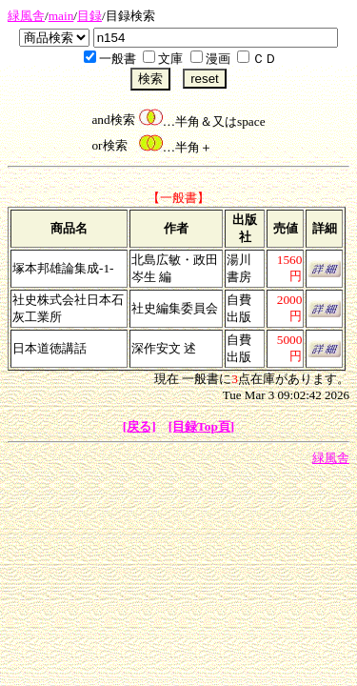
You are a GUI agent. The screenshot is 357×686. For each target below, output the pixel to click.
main (61, 16)
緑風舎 (26, 16)
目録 (89, 16)
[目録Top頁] (202, 426)
